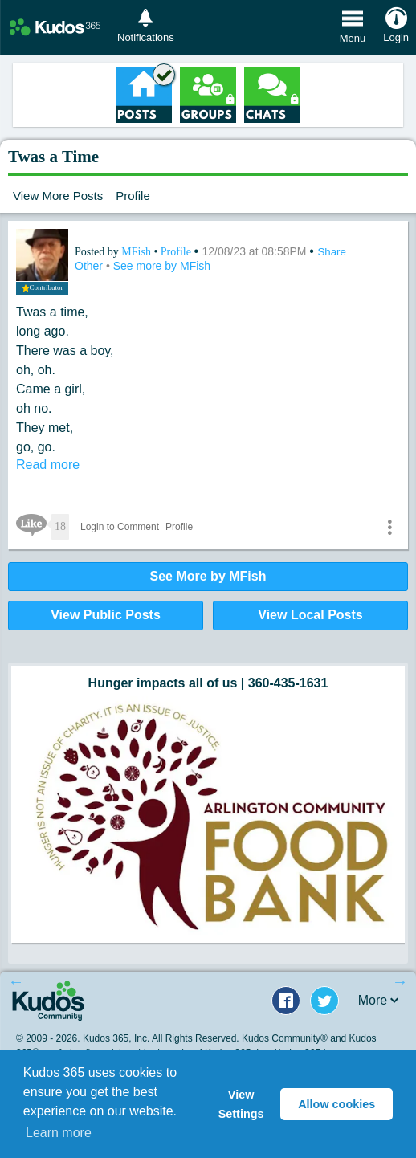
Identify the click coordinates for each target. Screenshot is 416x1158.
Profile (133, 195)
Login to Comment (119, 526)
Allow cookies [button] (336, 1104)
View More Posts (58, 195)
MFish (137, 252)
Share (331, 252)
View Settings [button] (241, 1104)
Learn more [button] (59, 1133)
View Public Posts (106, 615)
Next (400, 981)
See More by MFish (208, 576)
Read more (48, 464)
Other (90, 265)
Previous (16, 981)
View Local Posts (310, 615)
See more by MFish (161, 265)
